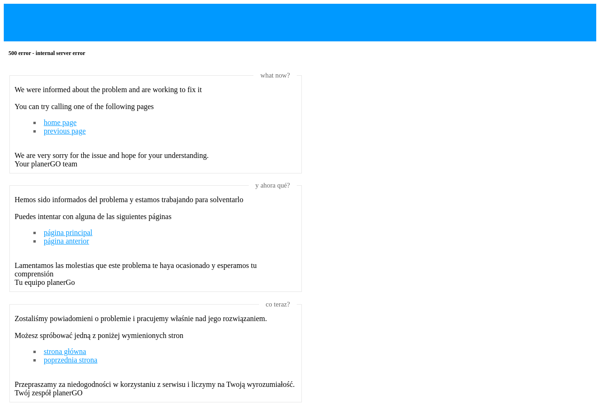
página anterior (66, 241)
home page (60, 122)
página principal (68, 232)
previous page (65, 131)
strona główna (65, 351)
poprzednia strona (70, 360)
